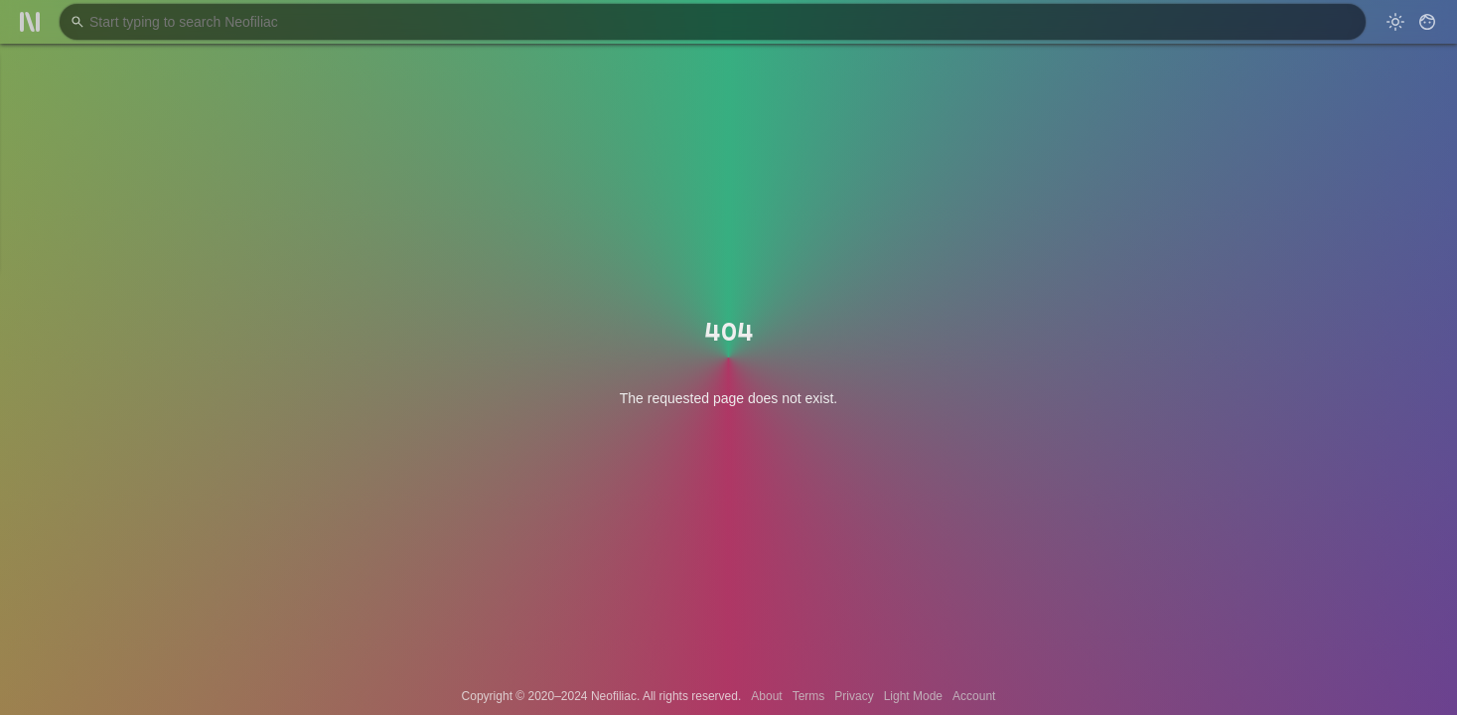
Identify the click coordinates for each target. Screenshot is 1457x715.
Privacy (853, 696)
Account (973, 696)
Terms (809, 696)
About (766, 696)
